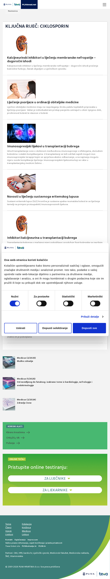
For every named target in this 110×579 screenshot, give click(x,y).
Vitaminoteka (16, 556)
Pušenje (10, 443)
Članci (8, 527)
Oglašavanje (20, 540)
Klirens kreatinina (15, 432)
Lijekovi (9, 534)
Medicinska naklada (79, 553)
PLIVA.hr (42, 546)
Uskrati (20, 328)
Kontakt (8, 540)
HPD (20, 553)
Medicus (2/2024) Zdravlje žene (19, 404)
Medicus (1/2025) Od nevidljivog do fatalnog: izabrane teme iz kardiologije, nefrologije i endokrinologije (47, 383)
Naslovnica (13, 11)
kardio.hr (28, 553)
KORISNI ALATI (15, 426)
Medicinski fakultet (59, 553)
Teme (8, 524)
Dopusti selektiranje (55, 328)
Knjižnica (26, 527)
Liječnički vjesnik (41, 553)
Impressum (33, 540)
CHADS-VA (12, 437)
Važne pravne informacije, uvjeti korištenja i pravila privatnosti (33, 543)
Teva (7, 546)
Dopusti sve (89, 328)
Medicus (26, 531)
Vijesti (8, 531)
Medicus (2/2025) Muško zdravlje (19, 362)
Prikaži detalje (90, 316)
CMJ (16, 553)
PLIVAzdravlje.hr (29, 546)
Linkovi (25, 534)
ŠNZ (7, 556)
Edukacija (27, 524)
